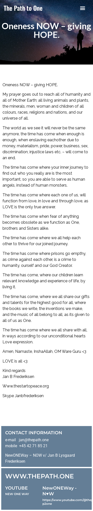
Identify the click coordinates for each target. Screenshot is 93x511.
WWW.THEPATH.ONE (39, 476)
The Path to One (23, 7)
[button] (82, 8)
